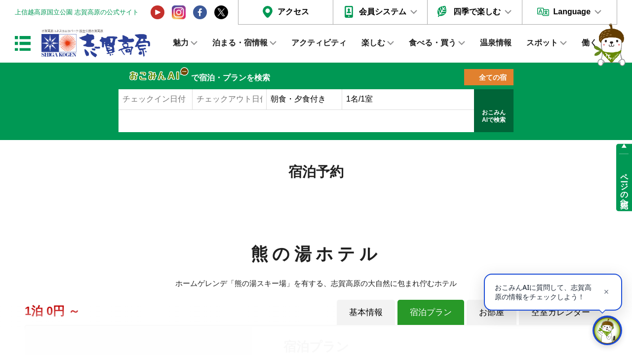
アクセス (293, 11)
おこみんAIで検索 (494, 116)
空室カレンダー (560, 312)
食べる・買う (432, 42)
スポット (542, 42)
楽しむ (373, 42)
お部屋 (491, 312)
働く (589, 42)
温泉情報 (496, 42)
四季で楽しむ (477, 11)
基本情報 (366, 312)
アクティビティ (319, 42)
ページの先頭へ (624, 186)
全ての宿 (493, 77)
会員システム (382, 11)
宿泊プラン (431, 312)
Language (572, 11)
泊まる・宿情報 (240, 42)
